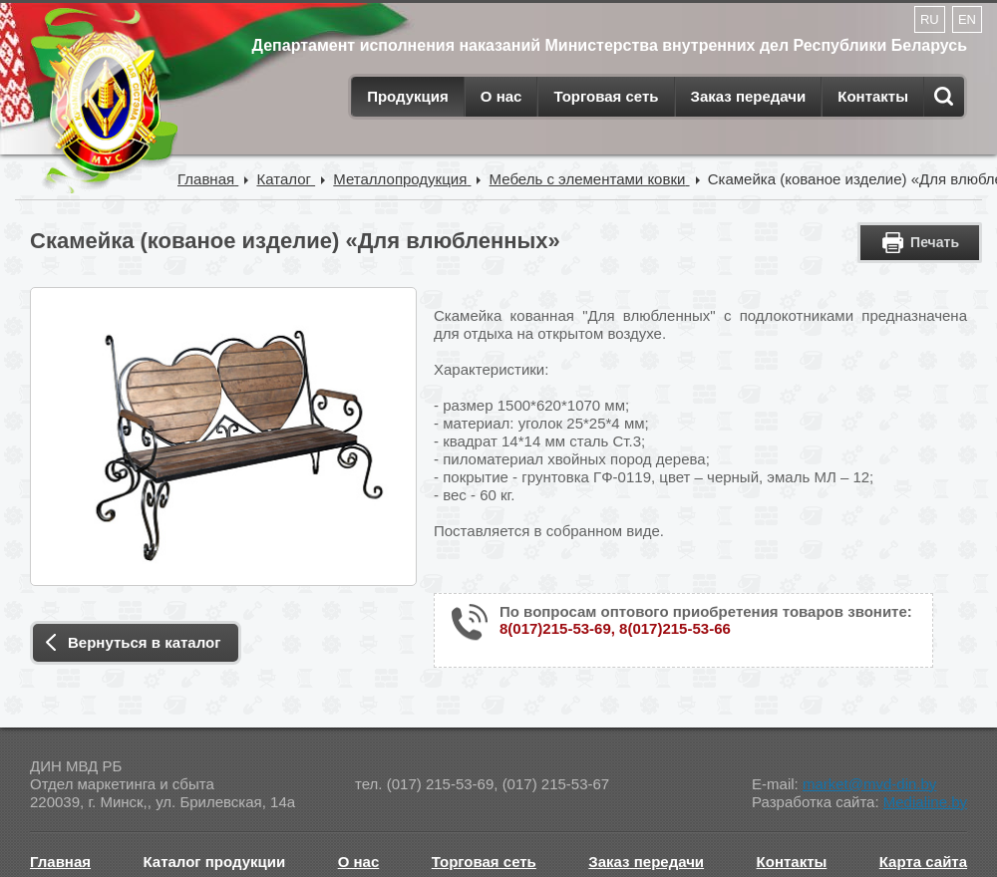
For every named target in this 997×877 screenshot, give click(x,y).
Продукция (408, 96)
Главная (60, 861)
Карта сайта (923, 861)
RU (929, 19)
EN (967, 19)
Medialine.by (925, 801)
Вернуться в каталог (144, 642)
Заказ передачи (749, 96)
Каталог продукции (215, 861)
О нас (501, 96)
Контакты (872, 96)
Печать (934, 242)
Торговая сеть (605, 96)
